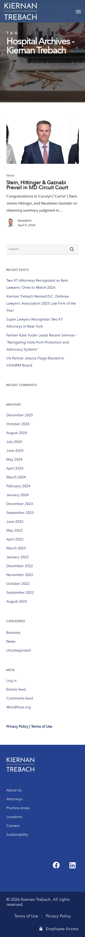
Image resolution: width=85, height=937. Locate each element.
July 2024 (14, 441)
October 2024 (17, 424)
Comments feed (19, 698)
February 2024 (18, 486)
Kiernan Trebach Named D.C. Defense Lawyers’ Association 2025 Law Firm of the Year (41, 303)
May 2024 (14, 459)
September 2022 (20, 592)
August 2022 (16, 601)
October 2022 (17, 583)
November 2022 (19, 575)
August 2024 (16, 433)
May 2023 (14, 530)
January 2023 (17, 557)
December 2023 (19, 504)
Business (13, 632)
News (10, 175)
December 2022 (19, 566)
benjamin (25, 220)
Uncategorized (18, 650)
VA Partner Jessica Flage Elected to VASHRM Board (35, 361)
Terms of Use (26, 916)
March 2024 (16, 477)
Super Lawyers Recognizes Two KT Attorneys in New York (34, 322)
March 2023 (16, 548)
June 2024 (14, 450)
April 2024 (14, 468)
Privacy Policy (58, 916)
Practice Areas (18, 808)
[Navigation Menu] (78, 11)
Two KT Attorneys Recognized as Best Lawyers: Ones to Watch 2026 (37, 284)
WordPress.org (18, 707)
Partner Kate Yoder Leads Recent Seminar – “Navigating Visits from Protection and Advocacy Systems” (41, 342)
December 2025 (19, 415)
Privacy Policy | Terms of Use (29, 726)
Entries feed (16, 689)
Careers (12, 825)
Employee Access (59, 928)
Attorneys (14, 799)
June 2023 (14, 521)
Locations (14, 817)
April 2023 (14, 539)
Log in (11, 680)
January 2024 (17, 495)
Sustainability (17, 834)
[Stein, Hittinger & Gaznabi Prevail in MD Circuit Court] (42, 141)
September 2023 (20, 512)
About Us (14, 790)
